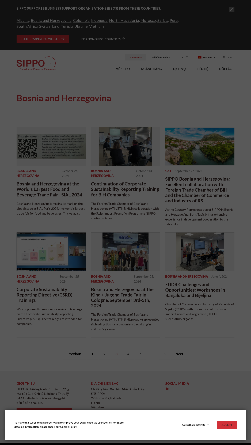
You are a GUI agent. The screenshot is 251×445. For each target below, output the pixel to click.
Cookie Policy (68, 426)
